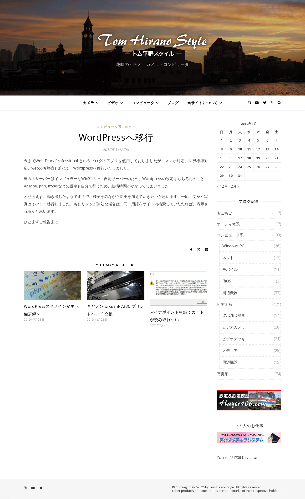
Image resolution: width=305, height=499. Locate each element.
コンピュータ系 (109, 127)
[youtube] (257, 102)
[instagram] (250, 102)
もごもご (224, 213)
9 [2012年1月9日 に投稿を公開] (231, 149)
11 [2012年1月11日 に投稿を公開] (249, 149)
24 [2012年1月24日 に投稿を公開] (240, 167)
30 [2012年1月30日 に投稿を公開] (231, 176)
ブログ (173, 102)
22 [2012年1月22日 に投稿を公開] (222, 167)
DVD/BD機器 (233, 315)
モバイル (230, 269)
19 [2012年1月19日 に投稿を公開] (258, 158)
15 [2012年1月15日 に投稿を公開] (222, 158)
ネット (130, 127)
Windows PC (233, 246)
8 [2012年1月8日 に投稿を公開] (222, 149)
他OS (226, 281)
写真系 (222, 374)
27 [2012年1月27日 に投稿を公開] (267, 167)
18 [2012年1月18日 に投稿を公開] (249, 158)
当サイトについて (202, 102)
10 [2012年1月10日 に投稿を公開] (240, 149)
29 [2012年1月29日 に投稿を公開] (222, 176)
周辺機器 (230, 292)
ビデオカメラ (233, 327)
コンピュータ (143, 102)
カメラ (88, 102)
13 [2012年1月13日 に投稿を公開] (267, 149)
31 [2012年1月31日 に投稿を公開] (240, 176)
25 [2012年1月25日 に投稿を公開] (249, 167)
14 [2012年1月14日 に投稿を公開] (276, 149)
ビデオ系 (224, 304)
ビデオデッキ (233, 338)
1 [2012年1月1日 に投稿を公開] (222, 140)
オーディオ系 (228, 224)
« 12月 (222, 186)
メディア (230, 350)
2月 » (235, 186)
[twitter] (264, 102)
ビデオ (113, 102)
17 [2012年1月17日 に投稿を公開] (240, 158)
